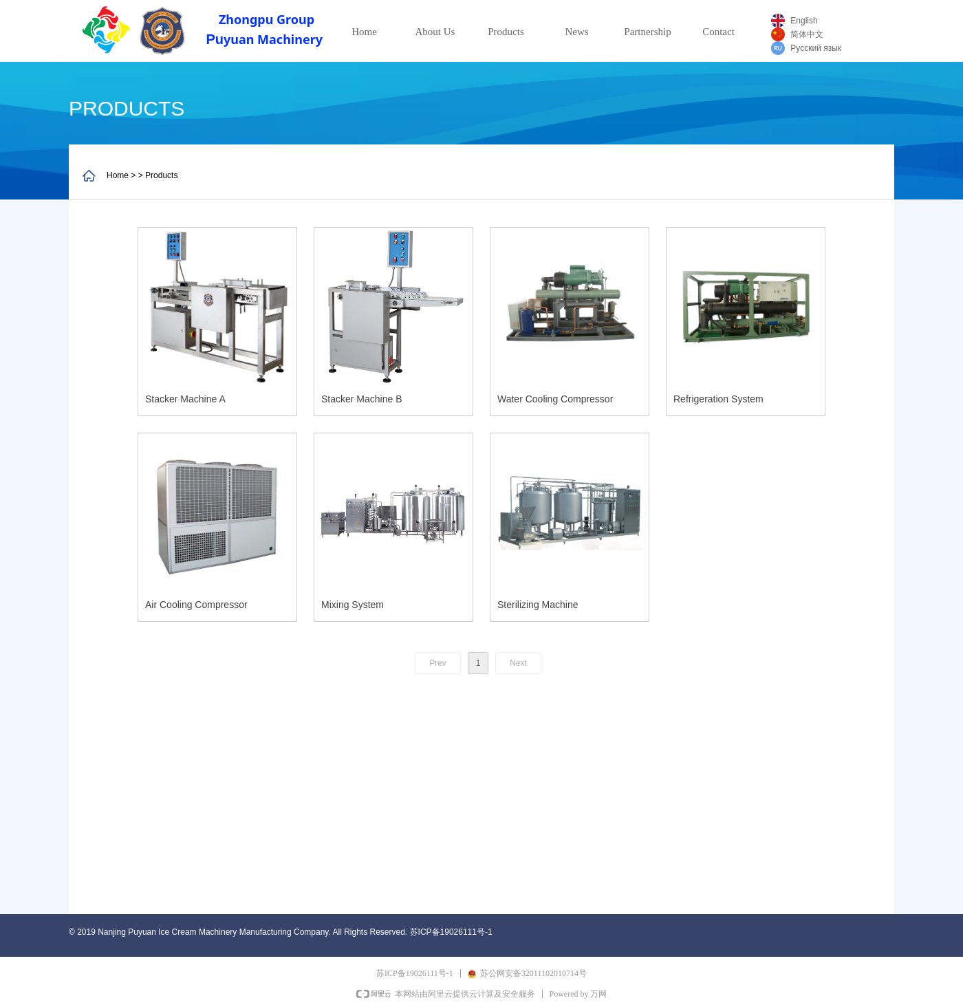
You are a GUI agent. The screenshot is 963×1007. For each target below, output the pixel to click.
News (576, 31)
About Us (435, 31)
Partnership (647, 31)
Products (506, 31)
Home (364, 31)
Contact (718, 31)
